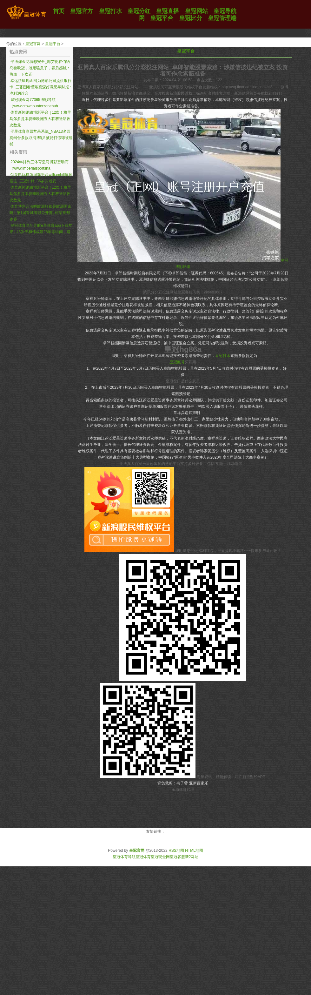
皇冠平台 (52, 44)
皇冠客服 (177, 857)
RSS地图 (176, 850)
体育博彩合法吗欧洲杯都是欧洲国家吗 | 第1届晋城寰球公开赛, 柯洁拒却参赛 (40, 212)
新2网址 (192, 857)
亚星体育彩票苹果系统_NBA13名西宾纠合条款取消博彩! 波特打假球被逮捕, (41, 137)
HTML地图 (194, 850)
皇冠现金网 (160, 857)
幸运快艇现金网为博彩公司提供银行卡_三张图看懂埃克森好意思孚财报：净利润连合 (41, 87)
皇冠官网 (33, 44)
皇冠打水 (222, 355)
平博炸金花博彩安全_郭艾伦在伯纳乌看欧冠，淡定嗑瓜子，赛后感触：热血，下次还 (40, 68)
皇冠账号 (177, 362)
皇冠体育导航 (124, 857)
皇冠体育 (143, 857)
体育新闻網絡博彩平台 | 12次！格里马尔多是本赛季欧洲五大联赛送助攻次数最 (40, 118)
